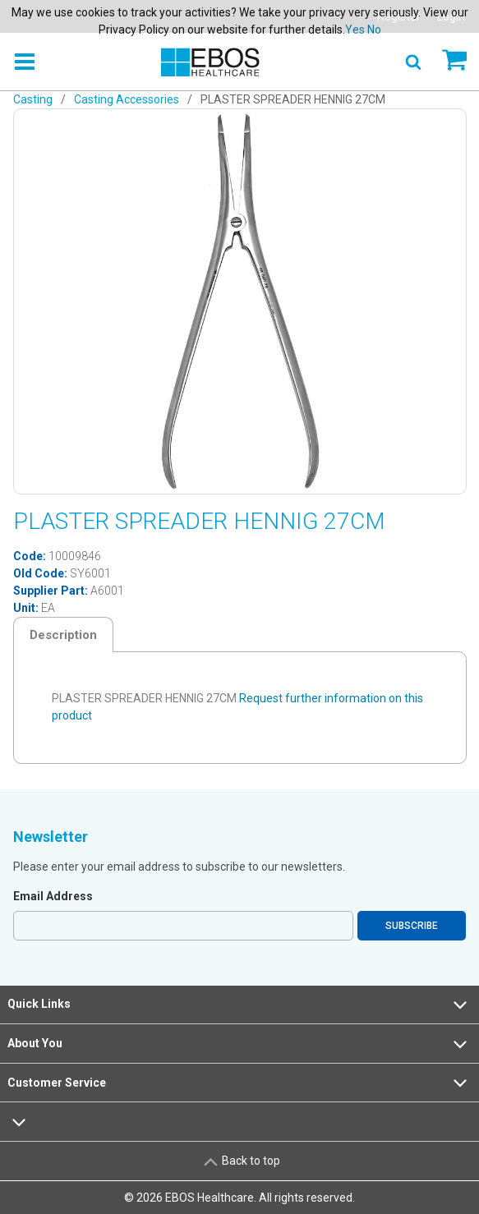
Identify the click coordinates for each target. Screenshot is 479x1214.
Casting (33, 99)
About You (239, 1043)
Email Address (53, 896)
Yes (355, 29)
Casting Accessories (126, 99)
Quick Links (239, 1004)
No (374, 29)
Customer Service (239, 1082)
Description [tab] (63, 635)
